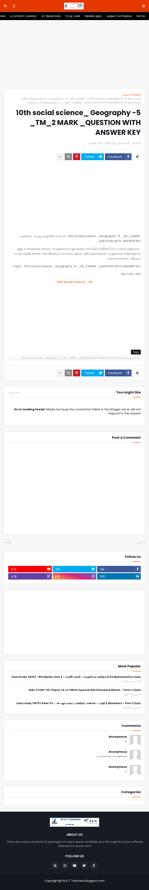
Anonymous (118, 737)
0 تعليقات (93, 143)
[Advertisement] (74, 54)
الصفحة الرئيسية (132, 94)
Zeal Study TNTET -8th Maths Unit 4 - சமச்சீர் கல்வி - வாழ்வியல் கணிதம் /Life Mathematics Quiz (76, 677)
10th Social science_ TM (74, 282)
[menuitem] (141, 16)
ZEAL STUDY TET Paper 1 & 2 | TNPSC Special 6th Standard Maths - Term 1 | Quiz (85, 690)
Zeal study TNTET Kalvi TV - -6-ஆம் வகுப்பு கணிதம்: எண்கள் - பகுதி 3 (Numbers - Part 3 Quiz (78, 703)
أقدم (8, 542)
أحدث (140, 542)
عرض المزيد (14, 392)
